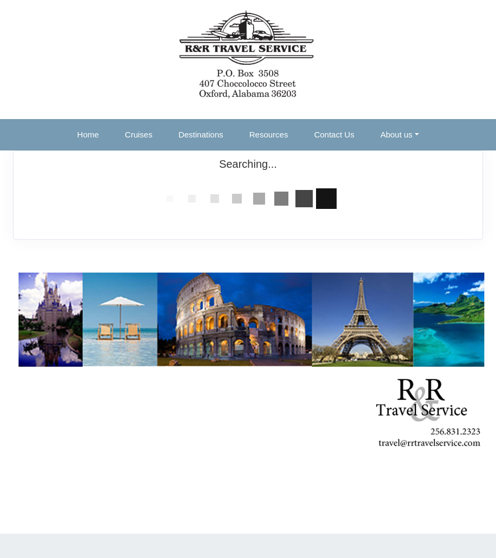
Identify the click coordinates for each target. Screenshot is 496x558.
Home (88, 134)
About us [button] (397, 134)
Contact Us (334, 134)
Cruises (138, 134)
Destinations (200, 134)
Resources (268, 134)
